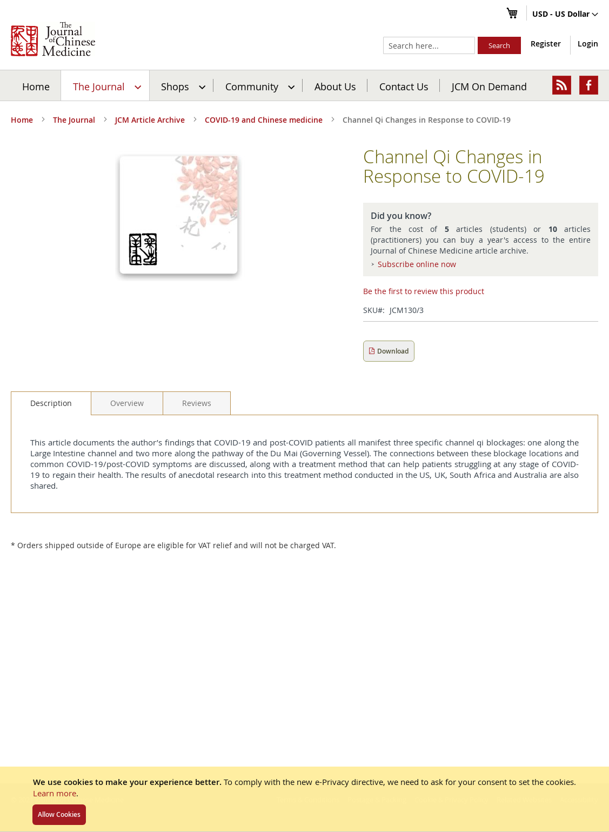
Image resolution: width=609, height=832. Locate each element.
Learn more (54, 793)
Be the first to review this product (423, 291)
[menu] (304, 85)
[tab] (51, 403)
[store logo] (53, 39)
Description (51, 403)
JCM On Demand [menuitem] (489, 86)
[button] (565, 15)
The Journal (74, 120)
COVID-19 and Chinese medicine (264, 120)
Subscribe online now (417, 264)
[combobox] (429, 45)
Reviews (196, 403)
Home (36, 86)
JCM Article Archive (150, 120)
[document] (304, 799)
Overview (127, 403)
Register (546, 43)
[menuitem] (105, 85)
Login (588, 43)
